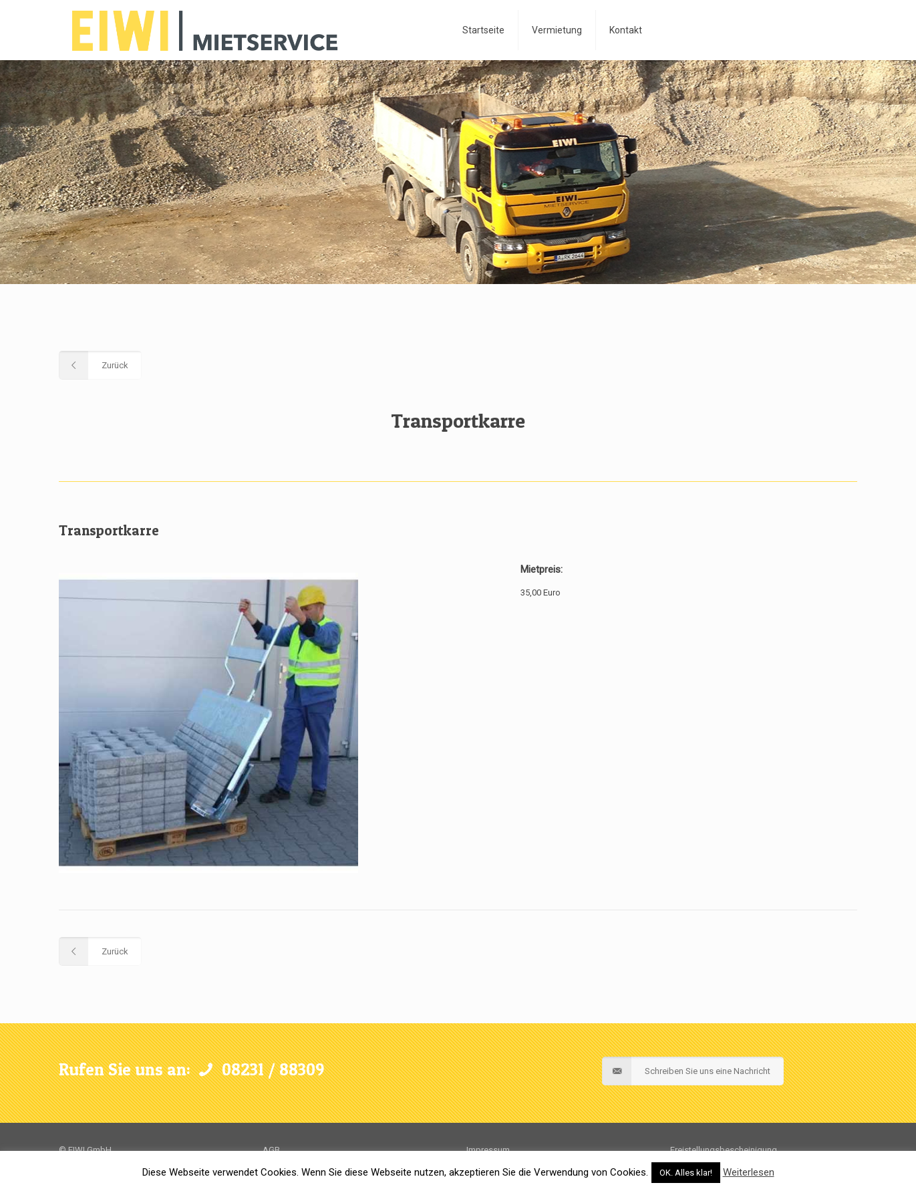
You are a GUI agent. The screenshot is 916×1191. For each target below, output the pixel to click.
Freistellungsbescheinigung (723, 1150)
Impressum (488, 1150)
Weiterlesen (748, 1172)
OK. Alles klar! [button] (685, 1173)
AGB (271, 1150)
